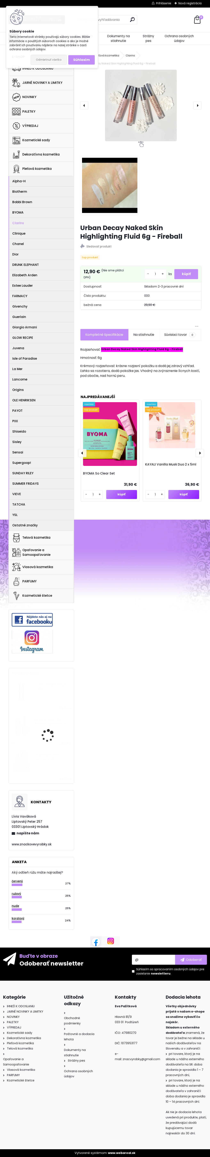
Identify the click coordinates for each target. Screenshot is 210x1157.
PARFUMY (24, 581)
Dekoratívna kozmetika (36, 154)
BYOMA (18, 212)
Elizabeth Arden (24, 275)
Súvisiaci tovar (180, 334)
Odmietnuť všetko (49, 60)
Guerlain (19, 317)
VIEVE (16, 494)
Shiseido (19, 431)
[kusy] (153, 274)
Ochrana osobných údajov (179, 38)
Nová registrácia (190, 3)
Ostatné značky (25, 525)
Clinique (18, 233)
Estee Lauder (22, 285)
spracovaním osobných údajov (176, 969)
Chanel (18, 244)
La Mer (17, 369)
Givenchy (19, 306)
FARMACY (19, 296)
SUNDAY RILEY (22, 473)
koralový (18, 918)
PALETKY (23, 111)
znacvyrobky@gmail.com (141, 1059)
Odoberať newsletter (51, 963)
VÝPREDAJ (25, 126)
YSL (15, 515)
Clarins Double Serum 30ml (50, 686)
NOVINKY (24, 97)
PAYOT (17, 410)
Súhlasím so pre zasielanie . (170, 971)
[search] (132, 19)
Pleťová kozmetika (32, 169)
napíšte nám (28, 833)
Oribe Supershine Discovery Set (47, 757)
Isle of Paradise (24, 358)
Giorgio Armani (24, 327)
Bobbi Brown (22, 202)
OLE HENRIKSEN (23, 400)
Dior (15, 254)
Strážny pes (148, 38)
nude (15, 906)
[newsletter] (191, 959)
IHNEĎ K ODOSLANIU (32, 68)
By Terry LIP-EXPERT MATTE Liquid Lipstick (50, 722)
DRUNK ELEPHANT (25, 265)
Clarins (18, 223)
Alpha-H (19, 181)
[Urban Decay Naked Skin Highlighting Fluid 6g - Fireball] (141, 105)
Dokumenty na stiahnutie (118, 38)
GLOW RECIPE (22, 338)
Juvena (18, 348)
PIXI (15, 421)
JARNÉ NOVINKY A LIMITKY (37, 83)
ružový (16, 894)
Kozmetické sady (31, 140)
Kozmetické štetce (32, 596)
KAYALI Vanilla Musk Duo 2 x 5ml (170, 464)
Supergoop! (21, 463)
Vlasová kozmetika (32, 567)
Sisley (17, 442)
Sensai (17, 452)
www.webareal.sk (121, 1153)
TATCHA (18, 504)
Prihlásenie (163, 3)
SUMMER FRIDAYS (25, 483)
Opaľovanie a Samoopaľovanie (31, 552)
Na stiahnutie (143, 334)
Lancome (19, 379)
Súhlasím (81, 59)
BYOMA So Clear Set (99, 473)
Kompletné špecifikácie (104, 334)
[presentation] (84, 105)
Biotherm (19, 191)
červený (17, 881)
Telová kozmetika (31, 538)
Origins (18, 390)
